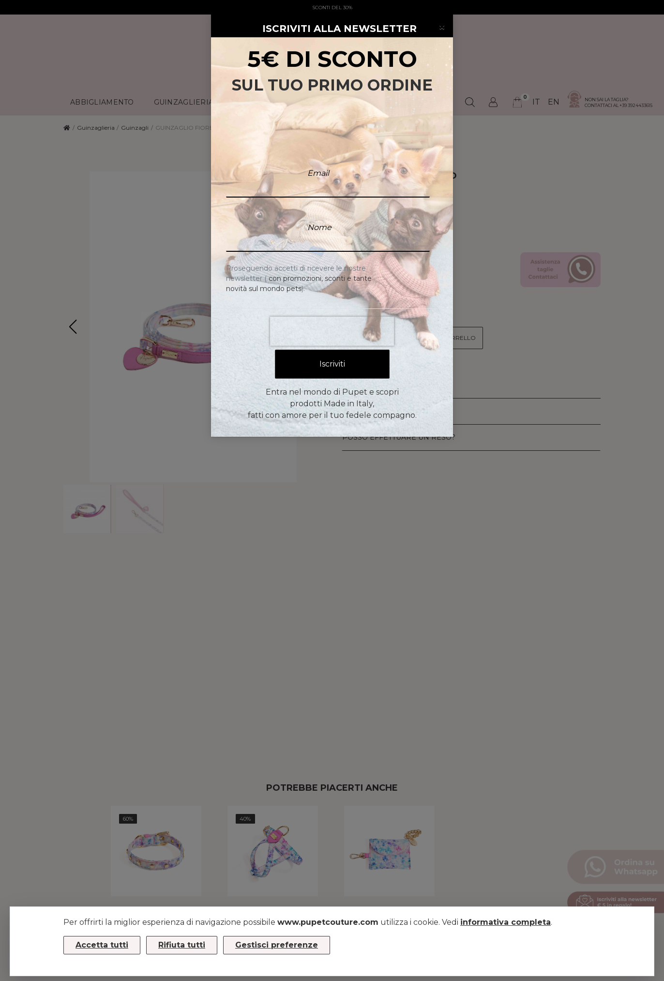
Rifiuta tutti (181, 945)
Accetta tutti (101, 945)
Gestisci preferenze (276, 945)
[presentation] (332, 308)
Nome (319, 205)
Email (318, 150)
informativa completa (505, 922)
